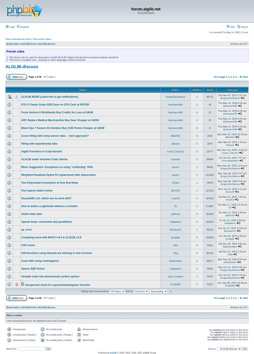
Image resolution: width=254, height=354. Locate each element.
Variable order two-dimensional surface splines (50, 276)
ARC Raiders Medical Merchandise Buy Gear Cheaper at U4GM (60, 120)
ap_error (26, 229)
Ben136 (175, 190)
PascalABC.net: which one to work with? (46, 198)
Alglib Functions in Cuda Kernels (41, 151)
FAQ (231, 27)
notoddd (175, 159)
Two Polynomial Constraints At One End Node (49, 182)
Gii (175, 206)
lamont (175, 167)
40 (241, 77)
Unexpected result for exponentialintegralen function (57, 284)
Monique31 (175, 229)
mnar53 (175, 198)
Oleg (175, 253)
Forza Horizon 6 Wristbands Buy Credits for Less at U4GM (57, 112)
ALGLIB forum (28, 44)
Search (242, 27)
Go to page (219, 77)
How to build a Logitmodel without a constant (49, 206)
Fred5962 (175, 284)
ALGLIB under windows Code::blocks (44, 159)
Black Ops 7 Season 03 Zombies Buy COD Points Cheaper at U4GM (62, 128)
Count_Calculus (175, 151)
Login (10, 27)
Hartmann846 (175, 104)
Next (245, 77)
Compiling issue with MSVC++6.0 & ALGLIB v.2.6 (51, 237)
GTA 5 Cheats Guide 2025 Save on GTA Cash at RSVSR (55, 104)
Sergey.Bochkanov (176, 96)
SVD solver (28, 245)
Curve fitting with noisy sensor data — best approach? (55, 135)
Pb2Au (175, 182)
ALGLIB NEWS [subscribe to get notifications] (49, 96)
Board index (13, 44)
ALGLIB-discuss (47, 44)
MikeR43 (175, 136)
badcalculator (230, 246)
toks (175, 245)
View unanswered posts (18, 39)
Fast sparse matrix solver (37, 190)
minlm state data (31, 214)
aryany (175, 175)
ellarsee (175, 143)
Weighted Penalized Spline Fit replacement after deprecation (58, 174)
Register (23, 27)
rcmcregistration (229, 160)
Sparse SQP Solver (33, 268)
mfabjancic (175, 222)
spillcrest (175, 214)
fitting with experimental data (39, 143)
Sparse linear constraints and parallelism (46, 221)
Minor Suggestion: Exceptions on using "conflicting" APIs (57, 167)
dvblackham (175, 261)
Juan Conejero (175, 276)
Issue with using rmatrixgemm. (40, 260)
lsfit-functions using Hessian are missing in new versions (56, 253)
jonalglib (175, 237)
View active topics (42, 39)
